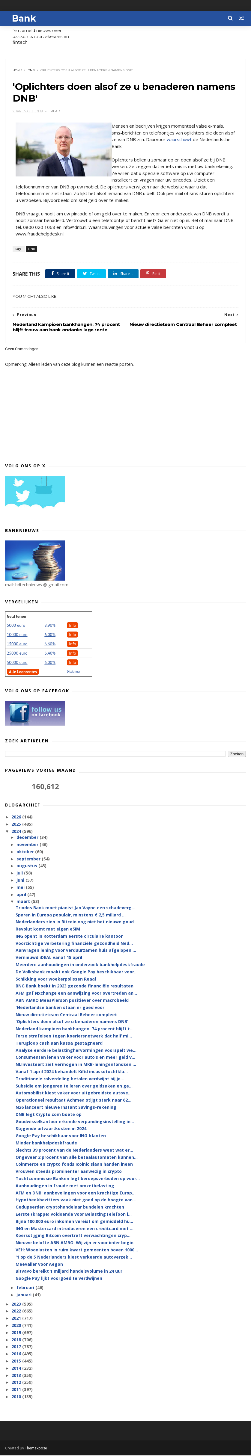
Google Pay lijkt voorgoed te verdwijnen (59, 1279)
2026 (16, 818)
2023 (16, 1304)
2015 (16, 1361)
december (28, 838)
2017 (16, 1347)
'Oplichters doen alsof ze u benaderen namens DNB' (72, 1022)
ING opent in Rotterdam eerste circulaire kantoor (69, 937)
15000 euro (17, 644)
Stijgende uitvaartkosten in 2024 (51, 1129)
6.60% (49, 644)
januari (24, 1295)
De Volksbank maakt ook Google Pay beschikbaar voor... (77, 972)
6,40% (49, 653)
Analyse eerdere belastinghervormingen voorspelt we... (76, 1051)
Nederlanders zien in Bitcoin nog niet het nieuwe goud (75, 922)
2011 (16, 1390)
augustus (27, 866)
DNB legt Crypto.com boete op (49, 1115)
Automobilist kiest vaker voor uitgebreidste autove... (74, 1093)
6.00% (49, 635)
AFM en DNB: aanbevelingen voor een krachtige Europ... (76, 1193)
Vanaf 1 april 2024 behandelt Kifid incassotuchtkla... (72, 1072)
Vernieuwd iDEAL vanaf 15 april (49, 958)
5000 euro (16, 626)
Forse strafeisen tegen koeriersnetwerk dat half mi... (74, 1036)
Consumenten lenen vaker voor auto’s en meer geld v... (75, 1058)
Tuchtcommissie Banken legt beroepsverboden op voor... (78, 1179)
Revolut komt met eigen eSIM (48, 929)
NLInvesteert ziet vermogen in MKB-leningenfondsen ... (76, 1065)
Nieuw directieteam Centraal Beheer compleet (66, 1015)
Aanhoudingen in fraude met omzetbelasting (65, 1186)
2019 (16, 1333)
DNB (31, 71)
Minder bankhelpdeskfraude (46, 1143)
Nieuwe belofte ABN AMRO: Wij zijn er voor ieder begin (74, 1243)
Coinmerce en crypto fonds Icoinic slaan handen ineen (74, 1165)
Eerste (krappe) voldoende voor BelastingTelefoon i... (74, 1215)
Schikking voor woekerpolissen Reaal (56, 979)
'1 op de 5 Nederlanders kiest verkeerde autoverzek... (74, 1257)
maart (23, 902)
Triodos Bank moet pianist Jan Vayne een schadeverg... (75, 908)
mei (21, 888)
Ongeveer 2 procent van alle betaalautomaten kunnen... (77, 1158)
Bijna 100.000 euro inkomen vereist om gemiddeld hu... (74, 1222)
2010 (16, 1397)
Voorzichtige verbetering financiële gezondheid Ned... (74, 944)
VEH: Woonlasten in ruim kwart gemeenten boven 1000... (77, 1250)
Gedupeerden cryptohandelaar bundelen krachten (70, 1207)
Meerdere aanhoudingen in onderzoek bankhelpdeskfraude (80, 965)
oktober (25, 852)
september (29, 859)
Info (72, 626)
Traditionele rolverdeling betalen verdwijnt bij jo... (70, 1079)
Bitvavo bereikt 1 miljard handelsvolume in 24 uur (69, 1272)
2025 (16, 824)
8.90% (49, 626)
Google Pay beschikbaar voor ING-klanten (61, 1136)
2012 (16, 1383)
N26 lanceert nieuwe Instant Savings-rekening (66, 1108)
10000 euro (17, 635)
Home (18, 71)
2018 (16, 1340)
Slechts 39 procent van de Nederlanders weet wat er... (74, 1150)
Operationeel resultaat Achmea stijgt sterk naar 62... (73, 1101)
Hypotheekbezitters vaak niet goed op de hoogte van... (76, 1200)
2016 (16, 1354)
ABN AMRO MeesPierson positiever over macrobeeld (72, 1001)
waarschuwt (179, 140)
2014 (16, 1369)
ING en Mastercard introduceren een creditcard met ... (74, 1229)
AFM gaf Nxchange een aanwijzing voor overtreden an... (76, 994)
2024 (16, 832)
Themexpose (36, 1448)
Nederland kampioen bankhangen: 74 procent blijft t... (74, 1029)
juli (20, 874)
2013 (16, 1376)
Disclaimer (73, 672)
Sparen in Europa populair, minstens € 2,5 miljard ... (71, 915)
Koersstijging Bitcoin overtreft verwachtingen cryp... (73, 1236)
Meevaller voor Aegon (39, 1265)
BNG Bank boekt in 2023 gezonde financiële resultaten (74, 987)
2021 (16, 1318)
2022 (16, 1312)
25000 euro (17, 653)
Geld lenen (16, 617)
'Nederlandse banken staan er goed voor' (61, 1008)
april (21, 895)
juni (20, 880)
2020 (16, 1326)
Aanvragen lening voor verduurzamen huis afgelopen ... (76, 951)
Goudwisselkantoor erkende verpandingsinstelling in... (75, 1122)
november (28, 845)
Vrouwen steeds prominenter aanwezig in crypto (69, 1172)
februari (25, 1288)
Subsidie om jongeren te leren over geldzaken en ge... (74, 1086)
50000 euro (17, 663)
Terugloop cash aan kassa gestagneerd (59, 1043)
